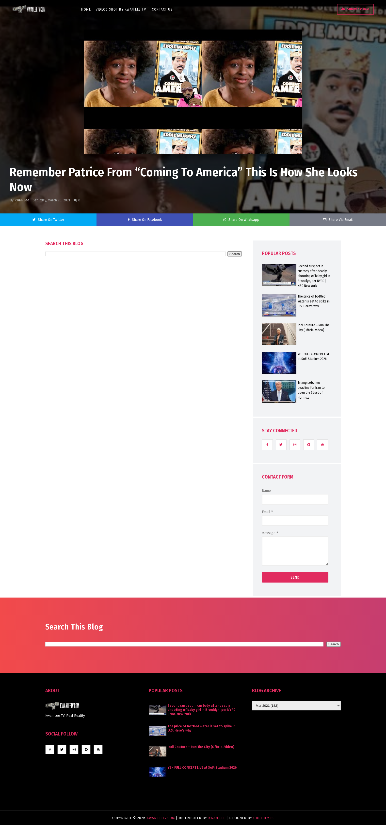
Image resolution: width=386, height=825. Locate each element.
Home (86, 9)
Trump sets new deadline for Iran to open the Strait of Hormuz (311, 390)
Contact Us (162, 9)
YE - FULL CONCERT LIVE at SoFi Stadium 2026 (314, 356)
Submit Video (358, 9)
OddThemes (263, 818)
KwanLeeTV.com (161, 818)
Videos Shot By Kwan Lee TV (121, 9)
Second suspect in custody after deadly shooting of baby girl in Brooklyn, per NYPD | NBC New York (314, 276)
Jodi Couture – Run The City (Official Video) (314, 327)
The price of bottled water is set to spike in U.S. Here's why (314, 301)
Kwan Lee (22, 200)
